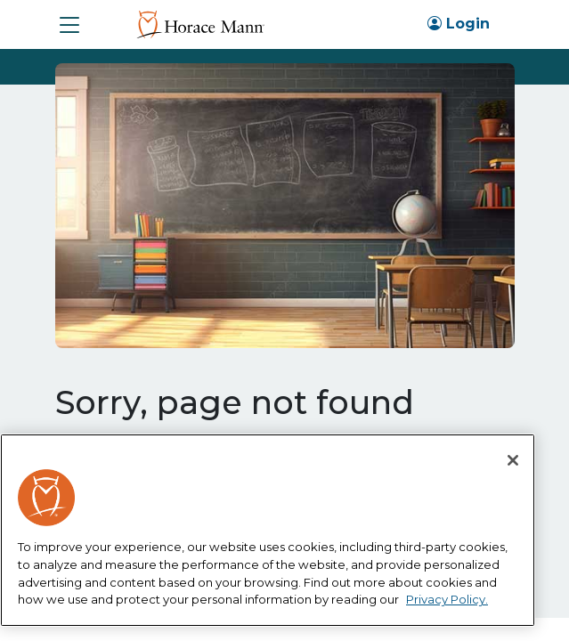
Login (458, 23)
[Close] (512, 460)
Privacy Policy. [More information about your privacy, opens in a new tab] (447, 599)
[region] (267, 530)
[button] (69, 25)
